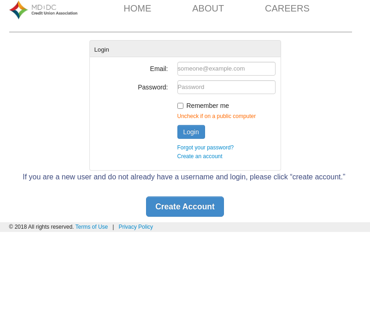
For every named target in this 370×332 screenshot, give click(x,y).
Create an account (200, 156)
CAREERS (287, 8)
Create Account (185, 206)
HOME (137, 8)
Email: (159, 68)
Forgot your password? (205, 147)
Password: (153, 87)
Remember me (208, 105)
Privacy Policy (135, 227)
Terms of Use (93, 227)
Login (191, 132)
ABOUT (208, 8)
